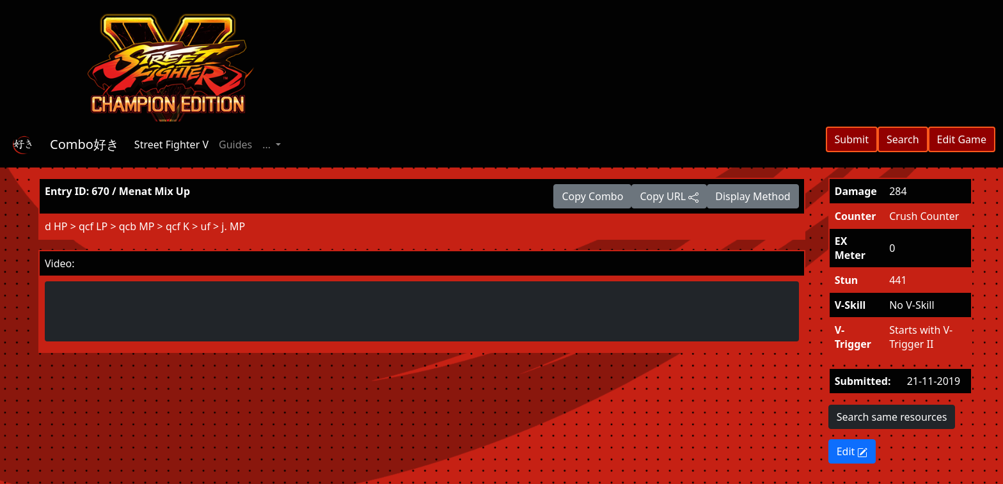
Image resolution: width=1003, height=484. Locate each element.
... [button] (267, 144)
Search (903, 139)
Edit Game (961, 139)
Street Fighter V (171, 144)
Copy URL (669, 196)
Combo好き (84, 144)
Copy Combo (592, 196)
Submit (852, 139)
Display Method (752, 196)
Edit (852, 451)
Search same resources (892, 417)
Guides (235, 144)
